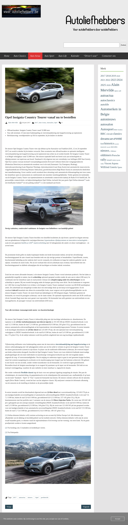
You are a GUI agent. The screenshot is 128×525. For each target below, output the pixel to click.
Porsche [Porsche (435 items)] (116, 155)
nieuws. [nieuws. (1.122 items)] (105, 150)
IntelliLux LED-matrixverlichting (33, 243)
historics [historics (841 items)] (109, 143)
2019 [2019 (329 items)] (113, 76)
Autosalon (50, 123)
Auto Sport (49, 56)
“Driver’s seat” (91, 56)
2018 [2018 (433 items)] (108, 75)
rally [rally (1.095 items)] (103, 159)
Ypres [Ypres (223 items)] (119, 167)
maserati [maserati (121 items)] (103, 147)
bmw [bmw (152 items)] (116, 130)
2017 (36, 123)
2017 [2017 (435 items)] (103, 75)
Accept (117, 519)
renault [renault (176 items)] (109, 160)
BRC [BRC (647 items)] (103, 133)
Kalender (75, 56)
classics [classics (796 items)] (117, 133)
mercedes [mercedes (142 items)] (114, 147)
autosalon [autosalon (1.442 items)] (106, 124)
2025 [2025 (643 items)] (103, 85)
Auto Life (62, 56)
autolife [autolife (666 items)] (104, 104)
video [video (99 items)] (102, 164)
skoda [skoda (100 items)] (114, 160)
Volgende (86, 507)
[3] (6, 432)
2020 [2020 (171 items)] (118, 76)
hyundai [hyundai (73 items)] (116, 144)
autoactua (22, 497)
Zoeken (123, 40)
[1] (6, 415)
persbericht (44, 497)
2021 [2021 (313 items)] (102, 80)
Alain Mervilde (13, 123)
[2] (6, 428)
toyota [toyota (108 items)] (118, 160)
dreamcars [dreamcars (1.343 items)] (107, 138)
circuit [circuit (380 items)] (109, 133)
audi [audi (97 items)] (119, 91)
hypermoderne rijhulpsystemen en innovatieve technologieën (65, 240)
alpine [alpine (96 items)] (116, 91)
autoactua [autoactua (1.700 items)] (106, 95)
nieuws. (30, 497)
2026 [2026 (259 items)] (108, 85)
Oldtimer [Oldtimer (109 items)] (113, 151)
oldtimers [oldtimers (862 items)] (106, 155)
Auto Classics (20, 56)
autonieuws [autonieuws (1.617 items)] (108, 119)
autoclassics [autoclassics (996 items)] (107, 100)
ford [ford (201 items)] (102, 144)
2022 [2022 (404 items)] (108, 80)
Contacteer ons (109, 56)
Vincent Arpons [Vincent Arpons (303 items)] (111, 163)
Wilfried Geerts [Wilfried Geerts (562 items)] (108, 167)
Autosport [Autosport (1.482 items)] (107, 129)
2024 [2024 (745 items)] (119, 79)
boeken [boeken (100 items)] (120, 130)
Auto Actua (35, 56)
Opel (55, 123)
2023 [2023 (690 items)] (113, 79)
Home (6, 56)
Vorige (9, 507)
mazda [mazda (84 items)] (108, 147)
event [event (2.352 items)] (118, 138)
